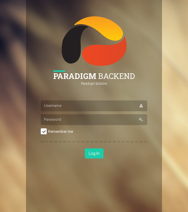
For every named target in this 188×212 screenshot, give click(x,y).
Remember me (60, 131)
